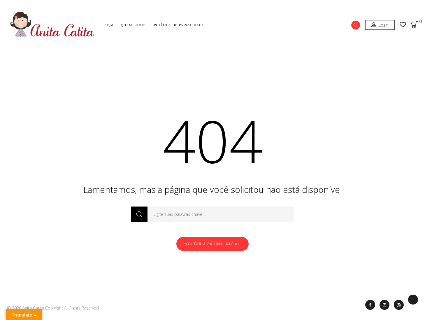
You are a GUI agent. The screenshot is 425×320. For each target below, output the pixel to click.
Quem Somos (134, 25)
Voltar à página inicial (212, 244)
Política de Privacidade (179, 25)
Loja (109, 25)
